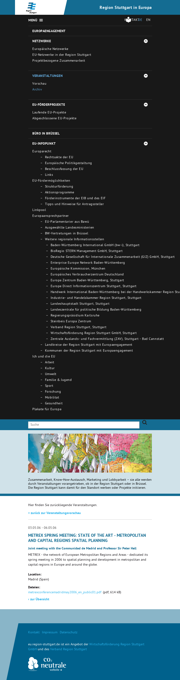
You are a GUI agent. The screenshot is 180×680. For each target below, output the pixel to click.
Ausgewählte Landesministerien (69, 228)
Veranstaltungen (47, 76)
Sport (49, 386)
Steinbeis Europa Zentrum (71, 322)
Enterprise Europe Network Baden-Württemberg (88, 263)
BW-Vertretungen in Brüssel (66, 234)
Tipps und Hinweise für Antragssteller (74, 205)
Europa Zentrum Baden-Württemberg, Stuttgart (87, 281)
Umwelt (50, 374)
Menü (32, 21)
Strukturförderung (59, 187)
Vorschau (39, 84)
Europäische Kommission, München (78, 269)
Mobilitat (52, 398)
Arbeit (49, 363)
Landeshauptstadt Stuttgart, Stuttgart (80, 304)
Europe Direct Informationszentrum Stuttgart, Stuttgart (94, 287)
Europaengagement (49, 31)
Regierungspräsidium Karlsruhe (75, 316)
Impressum (49, 633)
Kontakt (34, 633)
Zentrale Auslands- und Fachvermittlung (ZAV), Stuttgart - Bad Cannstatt (107, 339)
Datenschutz (68, 633)
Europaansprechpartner (50, 216)
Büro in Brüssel (46, 134)
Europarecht (41, 152)
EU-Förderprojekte (48, 105)
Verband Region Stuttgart (68, 650)
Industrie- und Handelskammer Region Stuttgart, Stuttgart (96, 298)
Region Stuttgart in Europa (126, 8)
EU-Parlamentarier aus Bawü (67, 222)
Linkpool (39, 210)
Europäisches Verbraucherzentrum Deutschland (87, 275)
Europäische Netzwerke (50, 49)
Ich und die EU (43, 357)
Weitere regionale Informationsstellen (74, 240)
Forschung (53, 392)
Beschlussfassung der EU (64, 169)
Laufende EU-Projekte (49, 113)
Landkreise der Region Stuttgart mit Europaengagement (88, 345)
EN (148, 20)
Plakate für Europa (46, 410)
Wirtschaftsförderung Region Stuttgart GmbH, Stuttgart (94, 333)
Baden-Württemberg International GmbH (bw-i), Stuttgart (95, 246)
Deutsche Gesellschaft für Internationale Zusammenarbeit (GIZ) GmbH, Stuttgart (113, 257)
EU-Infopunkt (44, 144)
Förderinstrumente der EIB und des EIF (75, 199)
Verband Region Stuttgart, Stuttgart (79, 328)
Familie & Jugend (58, 380)
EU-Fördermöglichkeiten (51, 181)
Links (49, 175)
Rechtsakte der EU (59, 158)
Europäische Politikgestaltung (68, 163)
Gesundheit (54, 404)
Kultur (50, 369)
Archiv (37, 90)
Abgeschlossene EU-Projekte (54, 119)
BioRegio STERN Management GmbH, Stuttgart (87, 251)
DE (140, 20)
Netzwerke (41, 41)
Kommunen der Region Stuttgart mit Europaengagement (89, 351)
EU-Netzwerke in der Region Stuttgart (61, 55)
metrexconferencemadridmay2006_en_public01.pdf (64, 593)
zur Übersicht (38, 599)
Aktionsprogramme (59, 193)
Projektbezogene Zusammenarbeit (58, 61)
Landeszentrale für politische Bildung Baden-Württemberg (96, 310)
